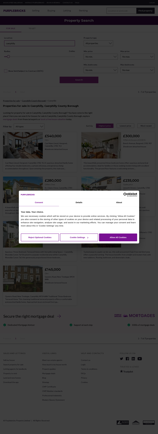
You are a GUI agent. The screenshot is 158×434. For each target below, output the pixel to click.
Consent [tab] (39, 202)
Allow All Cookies (118, 237)
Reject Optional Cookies (39, 237)
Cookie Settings (79, 237)
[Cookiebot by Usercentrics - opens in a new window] (125, 195)
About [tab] (119, 202)
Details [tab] (79, 202)
